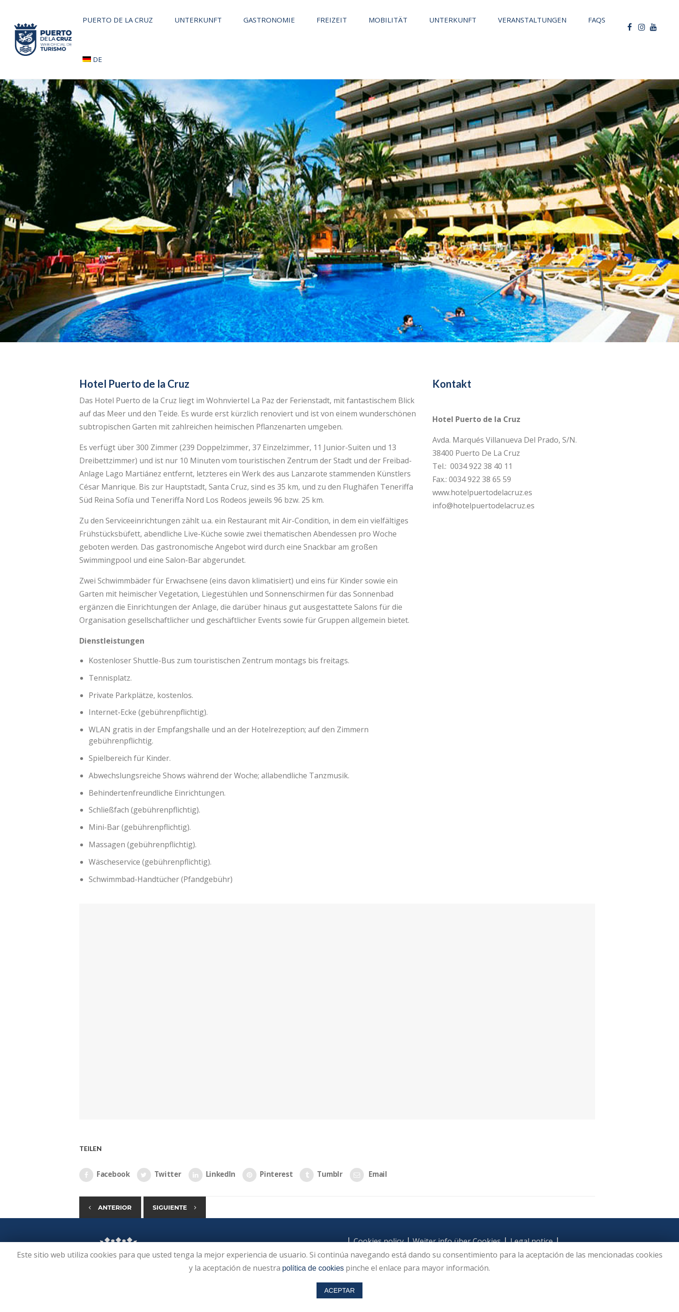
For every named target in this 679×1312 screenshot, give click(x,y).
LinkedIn (212, 1175)
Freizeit (332, 19)
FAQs (596, 19)
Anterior (115, 1207)
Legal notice (531, 1241)
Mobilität (388, 19)
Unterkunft (198, 19)
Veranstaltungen (532, 19)
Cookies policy (379, 1241)
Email (368, 1175)
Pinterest (267, 1175)
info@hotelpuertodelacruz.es (483, 505)
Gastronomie (269, 19)
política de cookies (313, 1268)
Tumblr (321, 1175)
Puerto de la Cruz (118, 19)
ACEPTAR (339, 1290)
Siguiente (170, 1207)
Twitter (159, 1175)
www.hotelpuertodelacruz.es (482, 492)
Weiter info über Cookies (456, 1241)
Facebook (104, 1175)
